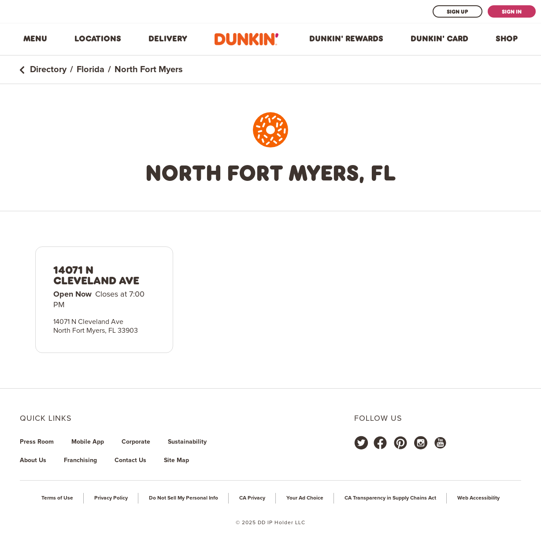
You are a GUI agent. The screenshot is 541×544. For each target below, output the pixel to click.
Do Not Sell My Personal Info (183, 498)
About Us (33, 460)
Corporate (136, 442)
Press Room (37, 442)
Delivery (167, 38)
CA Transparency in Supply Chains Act (390, 498)
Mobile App (87, 442)
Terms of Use (57, 498)
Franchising (80, 460)
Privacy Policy (111, 498)
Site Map (176, 460)
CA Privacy (252, 498)
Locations (97, 38)
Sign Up (457, 11)
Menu (35, 38)
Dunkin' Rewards (346, 38)
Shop (507, 38)
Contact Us (130, 460)
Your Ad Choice (304, 498)
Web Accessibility (478, 498)
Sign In (512, 11)
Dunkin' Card (439, 38)
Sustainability (187, 442)
